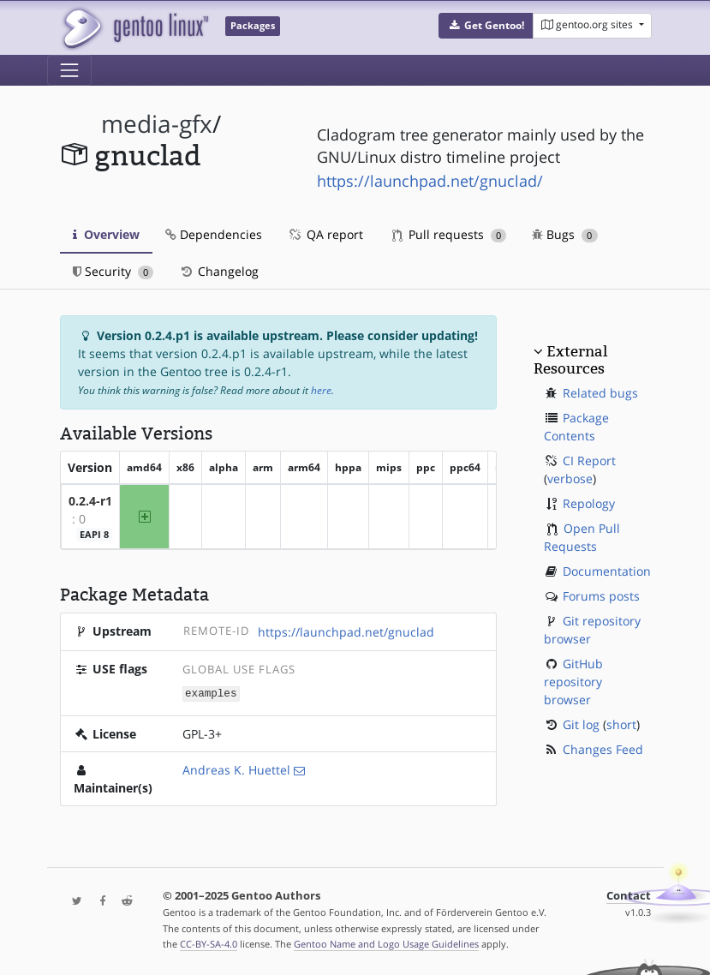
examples (210, 692)
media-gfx (156, 124)
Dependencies (213, 234)
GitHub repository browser (573, 681)
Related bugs (600, 393)
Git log (581, 724)
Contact (628, 895)
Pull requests (449, 234)
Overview (106, 234)
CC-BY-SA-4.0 (208, 943)
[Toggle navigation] (69, 70)
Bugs (565, 234)
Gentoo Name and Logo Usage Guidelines (386, 943)
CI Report (589, 460)
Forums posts (601, 596)
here (321, 390)
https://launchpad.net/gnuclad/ (430, 180)
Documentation (607, 571)
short (621, 724)
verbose (570, 478)
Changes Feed (603, 749)
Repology (589, 503)
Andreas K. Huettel (236, 769)
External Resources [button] (570, 360)
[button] (486, 26)
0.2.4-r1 (90, 501)
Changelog (219, 271)
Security (113, 271)
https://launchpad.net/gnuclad (346, 632)
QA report (325, 234)
